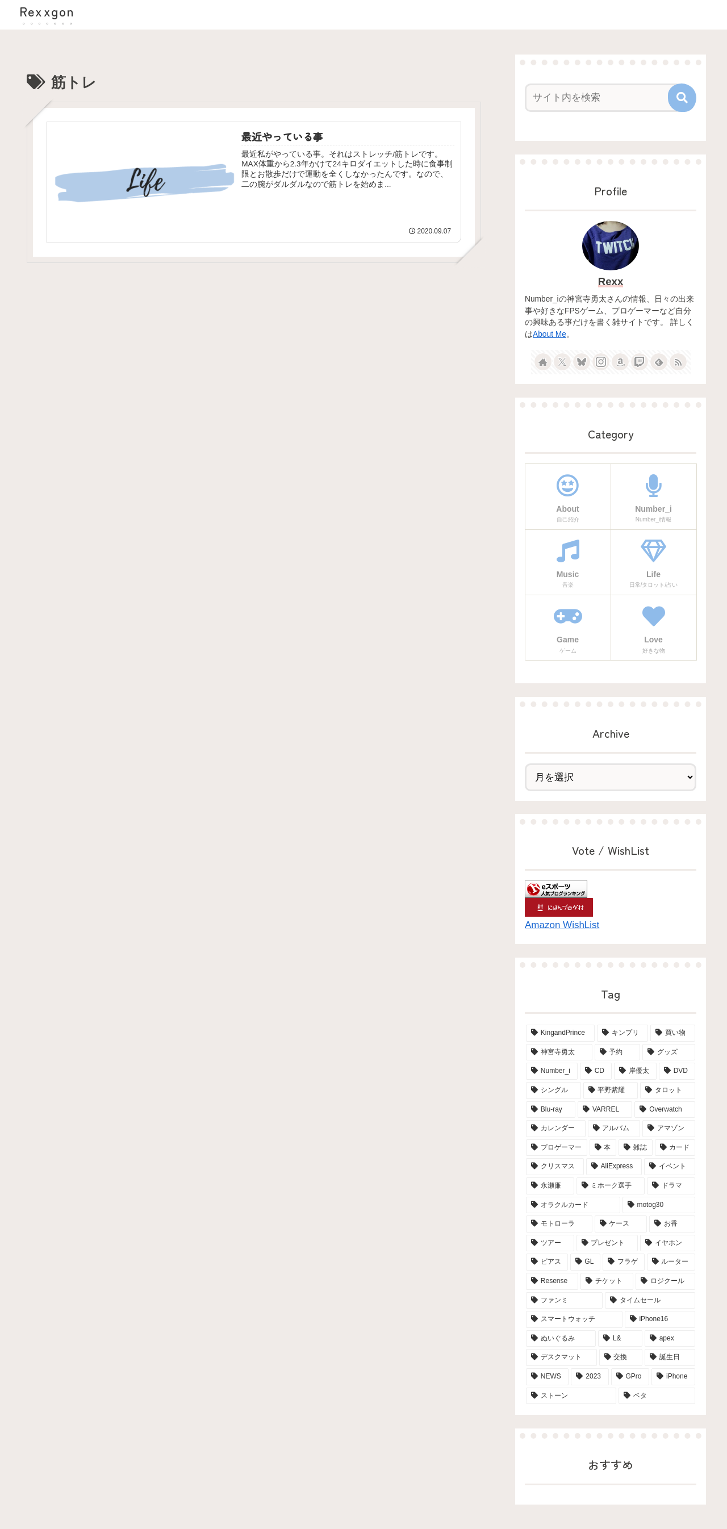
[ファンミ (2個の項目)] (564, 1300)
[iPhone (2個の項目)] (673, 1376)
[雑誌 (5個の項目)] (636, 1147)
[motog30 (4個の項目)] (658, 1205)
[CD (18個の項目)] (596, 1071)
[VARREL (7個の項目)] (605, 1109)
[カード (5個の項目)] (675, 1147)
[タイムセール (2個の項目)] (650, 1300)
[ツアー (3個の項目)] (550, 1243)
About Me (549, 334)
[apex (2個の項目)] (670, 1338)
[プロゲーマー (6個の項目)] (556, 1147)
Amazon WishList (562, 925)
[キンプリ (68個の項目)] (623, 1033)
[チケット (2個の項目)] (606, 1281)
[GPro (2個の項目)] (630, 1376)
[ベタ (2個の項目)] (657, 1396)
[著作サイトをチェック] (543, 361)
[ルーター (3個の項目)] (671, 1262)
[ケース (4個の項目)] (621, 1224)
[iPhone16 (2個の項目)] (660, 1319)
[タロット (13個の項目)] (667, 1090)
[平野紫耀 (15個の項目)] (610, 1090)
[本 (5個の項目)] (603, 1147)
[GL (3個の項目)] (585, 1262)
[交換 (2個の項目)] (621, 1357)
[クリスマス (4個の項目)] (555, 1166)
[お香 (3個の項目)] (672, 1224)
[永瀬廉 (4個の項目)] (550, 1185)
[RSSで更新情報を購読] (678, 361)
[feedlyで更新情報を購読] (658, 361)
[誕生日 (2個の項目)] (670, 1357)
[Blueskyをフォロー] (581, 361)
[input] (604, 97)
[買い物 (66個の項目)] (672, 1033)
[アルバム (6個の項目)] (614, 1128)
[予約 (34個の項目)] (618, 1052)
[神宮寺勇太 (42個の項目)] (559, 1052)
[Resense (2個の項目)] (552, 1281)
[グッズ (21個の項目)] (668, 1052)
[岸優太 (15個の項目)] (635, 1071)
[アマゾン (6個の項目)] (668, 1128)
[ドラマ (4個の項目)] (671, 1185)
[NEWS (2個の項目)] (547, 1376)
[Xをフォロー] (562, 361)
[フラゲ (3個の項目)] (624, 1262)
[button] (682, 97)
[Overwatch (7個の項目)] (664, 1109)
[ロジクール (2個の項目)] (665, 1281)
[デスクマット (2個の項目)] (561, 1357)
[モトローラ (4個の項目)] (559, 1224)
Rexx (611, 281)
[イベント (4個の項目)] (669, 1166)
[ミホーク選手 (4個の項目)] (610, 1185)
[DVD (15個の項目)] (677, 1071)
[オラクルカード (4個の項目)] (573, 1205)
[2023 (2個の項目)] (589, 1376)
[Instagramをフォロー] (601, 361)
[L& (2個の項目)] (620, 1338)
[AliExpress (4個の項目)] (614, 1166)
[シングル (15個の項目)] (553, 1090)
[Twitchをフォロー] (639, 361)
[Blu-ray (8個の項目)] (550, 1109)
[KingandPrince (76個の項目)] (560, 1033)
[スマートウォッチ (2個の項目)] (574, 1319)
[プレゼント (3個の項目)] (607, 1243)
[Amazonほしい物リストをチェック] (620, 361)
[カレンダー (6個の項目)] (556, 1128)
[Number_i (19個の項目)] (552, 1071)
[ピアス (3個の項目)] (547, 1262)
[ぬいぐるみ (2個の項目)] (561, 1338)
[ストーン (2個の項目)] (571, 1396)
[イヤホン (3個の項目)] (667, 1243)
